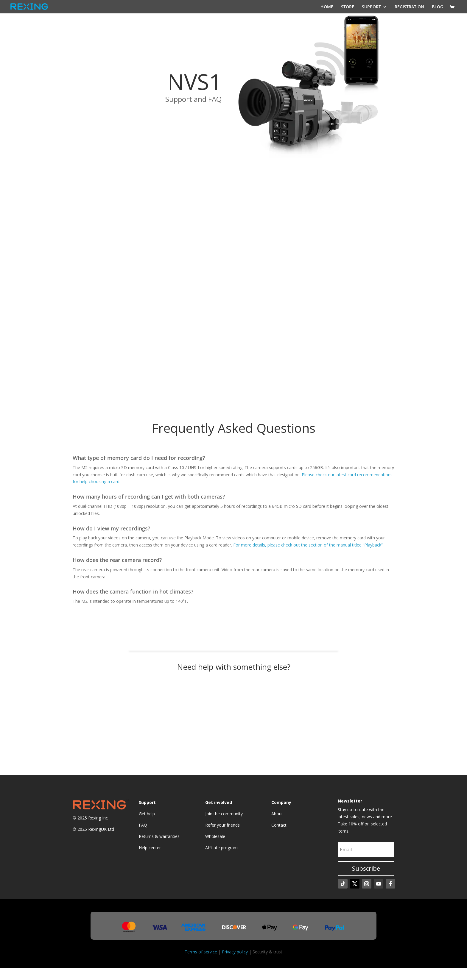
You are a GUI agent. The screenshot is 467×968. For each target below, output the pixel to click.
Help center (150, 847)
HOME (326, 6)
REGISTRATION (409, 6)
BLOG (437, 6)
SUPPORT (371, 6)
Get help (147, 813)
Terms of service (201, 952)
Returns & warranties (159, 836)
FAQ (143, 825)
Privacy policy (235, 952)
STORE (347, 6)
